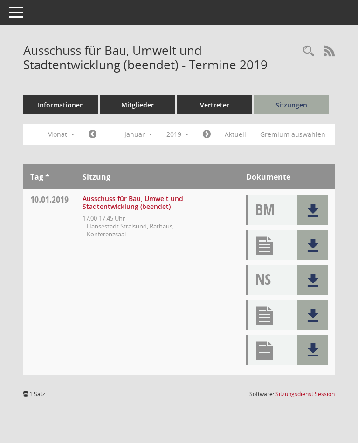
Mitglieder (137, 105)
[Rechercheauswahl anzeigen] (308, 51)
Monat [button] (61, 134)
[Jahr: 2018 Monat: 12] (92, 134)
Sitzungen (291, 105)
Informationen (61, 105)
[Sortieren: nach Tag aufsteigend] (47, 177)
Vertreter (214, 105)
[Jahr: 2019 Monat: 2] (207, 134)
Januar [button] (138, 134)
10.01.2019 (49, 199)
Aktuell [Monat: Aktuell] (235, 134)
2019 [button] (177, 134)
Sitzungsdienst (305, 394)
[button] (312, 210)
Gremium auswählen (292, 134)
